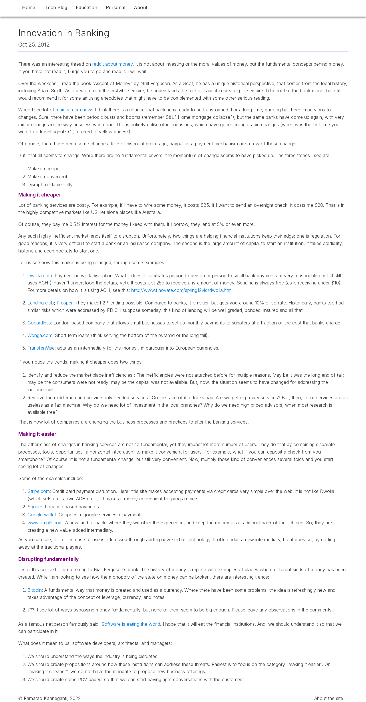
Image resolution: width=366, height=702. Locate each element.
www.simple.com (45, 523)
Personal (115, 7)
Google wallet (41, 515)
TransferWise (41, 348)
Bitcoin (34, 590)
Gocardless (39, 323)
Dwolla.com (39, 275)
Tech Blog (56, 7)
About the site (328, 698)
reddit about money (112, 64)
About (140, 7)
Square (34, 507)
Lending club (40, 303)
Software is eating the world (130, 624)
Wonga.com (39, 335)
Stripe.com (38, 491)
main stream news (75, 110)
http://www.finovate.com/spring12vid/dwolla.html (181, 290)
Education (86, 7)
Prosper (65, 303)
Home (28, 7)
